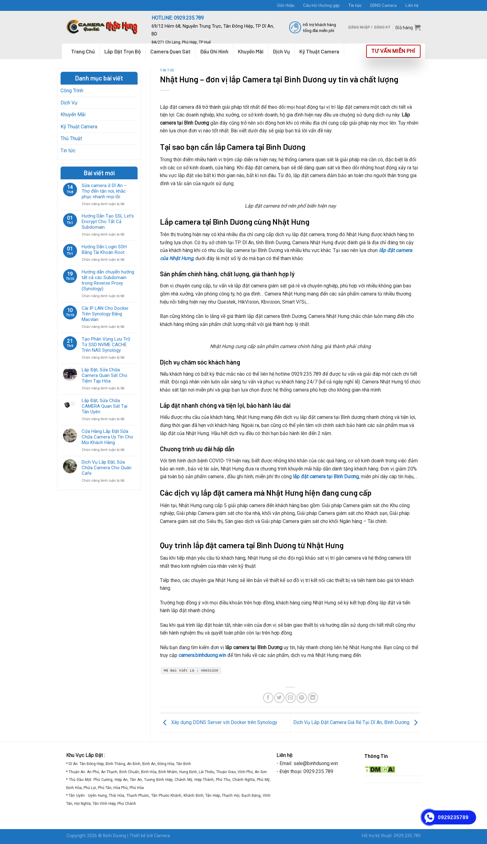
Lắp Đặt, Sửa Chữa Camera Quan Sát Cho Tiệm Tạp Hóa (104, 375)
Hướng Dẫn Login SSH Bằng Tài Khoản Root (104, 249)
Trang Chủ (83, 51)
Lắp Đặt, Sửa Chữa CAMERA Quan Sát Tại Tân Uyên (104, 406)
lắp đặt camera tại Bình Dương (325, 476)
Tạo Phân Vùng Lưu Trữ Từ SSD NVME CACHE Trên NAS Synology (106, 344)
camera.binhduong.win (202, 655)
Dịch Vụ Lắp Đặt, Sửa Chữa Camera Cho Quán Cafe (106, 467)
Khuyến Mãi (73, 114)
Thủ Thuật (71, 138)
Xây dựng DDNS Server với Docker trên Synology (218, 722)
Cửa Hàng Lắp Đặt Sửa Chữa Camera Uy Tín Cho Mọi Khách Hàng (107, 437)
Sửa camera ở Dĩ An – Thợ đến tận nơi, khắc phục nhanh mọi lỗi (104, 191)
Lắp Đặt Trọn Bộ (122, 51)
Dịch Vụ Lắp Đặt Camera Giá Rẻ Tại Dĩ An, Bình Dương (357, 722)
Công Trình (72, 91)
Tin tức (355, 5)
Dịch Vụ (69, 103)
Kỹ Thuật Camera (79, 127)
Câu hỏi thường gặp (321, 5)
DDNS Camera (383, 5)
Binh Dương (114, 835)
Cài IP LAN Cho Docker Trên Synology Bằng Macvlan (105, 313)
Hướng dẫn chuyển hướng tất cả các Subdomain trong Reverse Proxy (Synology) (108, 280)
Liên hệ (411, 5)
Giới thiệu (285, 5)
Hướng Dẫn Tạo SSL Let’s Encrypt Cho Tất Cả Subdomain (108, 221)
